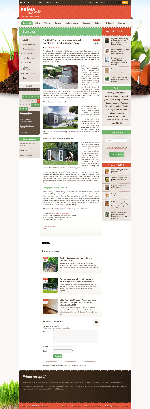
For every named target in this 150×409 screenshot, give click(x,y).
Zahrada (27, 23)
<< (20, 86)
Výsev (112, 113)
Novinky (125, 100)
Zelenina (110, 120)
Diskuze (97, 23)
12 (38, 97)
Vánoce (123, 110)
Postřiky (124, 103)
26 (38, 105)
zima (117, 120)
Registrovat (100, 3)
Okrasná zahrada (29, 44)
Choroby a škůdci (29, 53)
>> (38, 86)
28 (23, 109)
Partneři (65, 406)
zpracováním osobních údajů (117, 149)
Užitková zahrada (29, 73)
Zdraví (122, 116)
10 (32, 97)
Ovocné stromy (28, 49)
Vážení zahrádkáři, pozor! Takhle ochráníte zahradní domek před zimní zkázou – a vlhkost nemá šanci (78, 302)
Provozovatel (76, 406)
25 (35, 105)
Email (45, 351)
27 (20, 109)
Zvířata (58, 23)
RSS (21, 3)
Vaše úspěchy (72, 23)
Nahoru (125, 406)
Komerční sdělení (54, 47)
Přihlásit (91, 3)
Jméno (45, 346)
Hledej (125, 2)
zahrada (120, 113)
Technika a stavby (29, 58)
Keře (112, 100)
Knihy (117, 100)
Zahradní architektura (25, 68)
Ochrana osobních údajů (93, 406)
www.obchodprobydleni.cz (64, 213)
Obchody (122, 23)
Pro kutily (109, 106)
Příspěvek (46, 332)
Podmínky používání (112, 406)
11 (35, 97)
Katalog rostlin (28, 62)
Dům (37, 23)
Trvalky (110, 110)
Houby (25, 78)
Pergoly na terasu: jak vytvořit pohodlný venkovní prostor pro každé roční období (77, 280)
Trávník (25, 40)
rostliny (118, 106)
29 (26, 109)
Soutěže (86, 23)
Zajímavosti (113, 116)
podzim (116, 103)
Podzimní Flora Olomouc (27, 126)
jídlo (106, 100)
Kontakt (48, 3)
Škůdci (119, 123)
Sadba (126, 106)
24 (32, 105)
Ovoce (108, 103)
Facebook (24, 3)
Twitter (28, 3)
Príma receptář (31, 10)
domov (116, 96)
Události (110, 23)
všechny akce (24, 132)
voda (116, 110)
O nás (57, 3)
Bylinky (110, 93)
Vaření (47, 23)
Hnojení (124, 96)
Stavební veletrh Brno (26, 113)
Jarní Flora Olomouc (26, 119)
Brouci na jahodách (26, 155)
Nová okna (23, 150)
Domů (40, 3)
